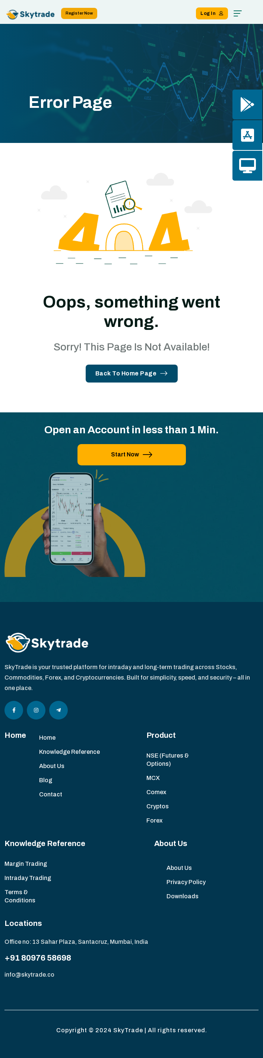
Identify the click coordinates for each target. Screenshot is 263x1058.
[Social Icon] (13, 710)
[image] (74, 528)
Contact (50, 794)
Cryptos (157, 806)
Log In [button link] (212, 13)
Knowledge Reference (69, 752)
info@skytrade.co (29, 974)
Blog (45, 780)
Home (47, 737)
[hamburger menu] (238, 13)
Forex (154, 820)
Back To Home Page (131, 373)
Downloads (183, 896)
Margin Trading (25, 864)
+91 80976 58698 (37, 958)
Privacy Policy (186, 882)
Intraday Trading (27, 878)
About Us (51, 766)
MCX (153, 778)
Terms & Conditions (19, 896)
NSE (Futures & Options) (167, 759)
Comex (156, 792)
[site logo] (30, 14)
